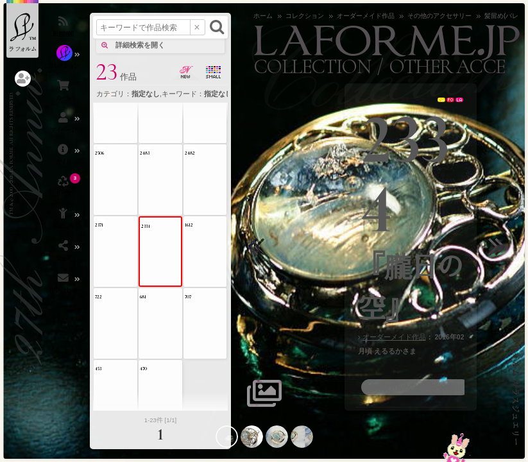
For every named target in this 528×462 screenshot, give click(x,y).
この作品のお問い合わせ (420, 387)
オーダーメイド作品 (394, 337)
